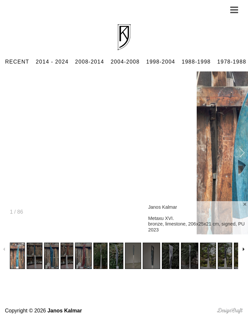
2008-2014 (89, 62)
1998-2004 (160, 62)
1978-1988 (231, 62)
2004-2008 (125, 62)
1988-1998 (196, 62)
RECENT (17, 62)
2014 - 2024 (52, 62)
